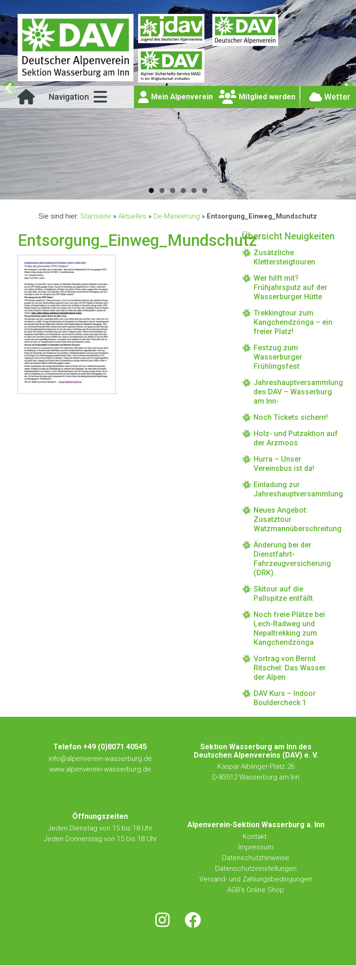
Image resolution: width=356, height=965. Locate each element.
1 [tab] (151, 190)
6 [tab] (204, 190)
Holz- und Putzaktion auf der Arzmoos (296, 438)
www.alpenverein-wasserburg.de (100, 769)
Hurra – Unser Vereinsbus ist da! (284, 464)
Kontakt (255, 836)
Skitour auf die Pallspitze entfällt (283, 594)
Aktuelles (132, 216)
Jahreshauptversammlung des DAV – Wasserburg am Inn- (296, 391)
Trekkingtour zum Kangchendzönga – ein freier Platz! (293, 322)
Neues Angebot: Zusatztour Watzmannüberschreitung (296, 519)
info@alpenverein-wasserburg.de (100, 758)
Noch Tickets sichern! (291, 417)
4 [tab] (183, 190)
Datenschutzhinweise (255, 858)
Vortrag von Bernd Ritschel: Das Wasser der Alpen (290, 668)
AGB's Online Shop (255, 890)
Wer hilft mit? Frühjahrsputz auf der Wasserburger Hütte (290, 287)
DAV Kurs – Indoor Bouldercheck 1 (285, 698)
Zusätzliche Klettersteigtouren (284, 257)
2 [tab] (162, 190)
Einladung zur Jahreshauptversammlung (296, 489)
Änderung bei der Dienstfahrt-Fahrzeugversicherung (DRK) (292, 558)
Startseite (95, 216)
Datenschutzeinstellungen (256, 868)
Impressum (255, 847)
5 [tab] (194, 190)
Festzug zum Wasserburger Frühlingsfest (278, 357)
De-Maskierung (176, 216)
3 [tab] (172, 190)
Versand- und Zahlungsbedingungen (255, 879)
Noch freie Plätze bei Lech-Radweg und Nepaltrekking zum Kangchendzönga (289, 628)
